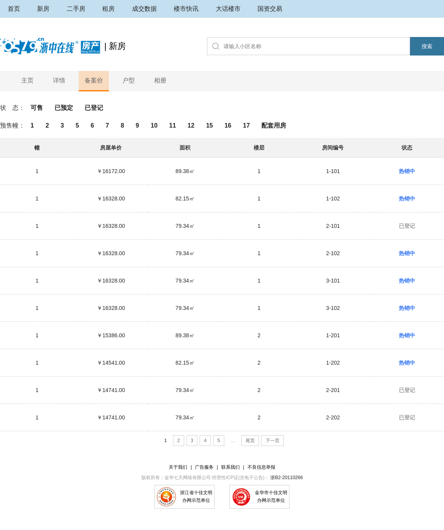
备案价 (94, 80)
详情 (59, 80)
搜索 (427, 46)
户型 (128, 80)
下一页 (273, 440)
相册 (160, 80)
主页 (27, 80)
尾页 (250, 440)
